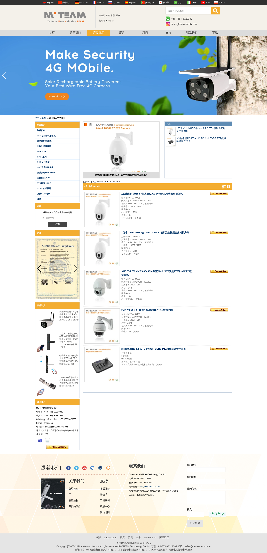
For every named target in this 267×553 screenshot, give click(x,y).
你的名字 (192, 465)
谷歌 (138, 537)
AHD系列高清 (43, 162)
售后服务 (105, 488)
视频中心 (105, 506)
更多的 (138, 218)
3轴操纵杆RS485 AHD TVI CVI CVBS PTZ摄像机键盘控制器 (201, 139)
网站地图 (105, 512)
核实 (189, 509)
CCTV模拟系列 (44, 188)
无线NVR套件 (43, 178)
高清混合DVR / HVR (46, 172)
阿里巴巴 (164, 537)
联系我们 (191, 32)
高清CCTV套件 (44, 194)
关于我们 (75, 32)
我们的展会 (75, 506)
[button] (263, 75)
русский (116, 2)
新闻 (145, 32)
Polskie (222, 2)
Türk (208, 2)
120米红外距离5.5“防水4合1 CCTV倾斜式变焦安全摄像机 (121, 175)
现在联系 (57, 447)
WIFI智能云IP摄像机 (46, 136)
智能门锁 (41, 130)
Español (132, 2)
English (50, 2)
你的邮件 (192, 476)
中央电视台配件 (44, 183)
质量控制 (73, 500)
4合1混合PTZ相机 (45, 167)
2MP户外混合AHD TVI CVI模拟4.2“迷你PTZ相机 (147, 310)
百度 (122, 537)
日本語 (166, 2)
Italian (194, 2)
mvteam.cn (150, 537)
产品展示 (98, 32)
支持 (168, 32)
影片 (122, 32)
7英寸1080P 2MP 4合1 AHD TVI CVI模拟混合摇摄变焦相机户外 (155, 232)
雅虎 (130, 537)
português (149, 2)
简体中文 (66, 2)
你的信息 (192, 488)
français (100, 2)
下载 (215, 32)
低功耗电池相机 (44, 141)
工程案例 (105, 500)
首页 (52, 32)
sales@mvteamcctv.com (184, 24)
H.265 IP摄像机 (44, 146)
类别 (44, 118)
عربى (180, 2)
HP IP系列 (41, 157)
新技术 (103, 494)
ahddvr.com (110, 537)
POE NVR (41, 151)
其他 (39, 199)
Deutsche (83, 2)
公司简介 (73, 488)
